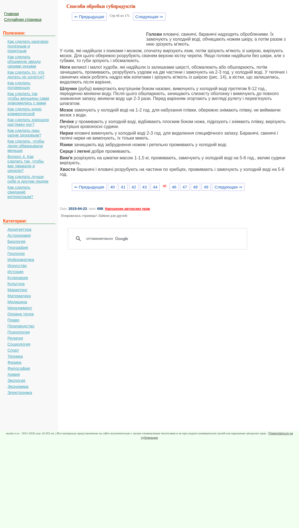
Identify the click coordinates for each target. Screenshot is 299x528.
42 (134, 187)
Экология (16, 380)
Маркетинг (17, 289)
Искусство (17, 265)
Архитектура (19, 229)
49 (206, 187)
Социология (18, 344)
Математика (19, 295)
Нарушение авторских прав (127, 209)
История (15, 271)
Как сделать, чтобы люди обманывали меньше (25, 146)
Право (13, 320)
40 (112, 187)
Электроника (19, 392)
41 (123, 187)
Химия (13, 374)
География (17, 247)
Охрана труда (20, 314)
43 (144, 187)
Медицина (17, 301)
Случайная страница (23, 19)
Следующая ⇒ (149, 16)
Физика (14, 362)
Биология (16, 241)
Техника (15, 356)
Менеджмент (19, 307)
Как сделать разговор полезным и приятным (27, 46)
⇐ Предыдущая (89, 16)
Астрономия (19, 235)
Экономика (17, 386)
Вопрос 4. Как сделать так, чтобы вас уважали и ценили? (25, 163)
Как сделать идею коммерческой (24, 111)
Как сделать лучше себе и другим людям (27, 179)
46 (174, 187)
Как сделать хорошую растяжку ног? (28, 122)
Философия (18, 368)
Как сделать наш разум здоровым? (24, 132)
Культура (16, 283)
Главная (11, 14)
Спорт (13, 350)
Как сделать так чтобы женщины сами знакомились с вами (28, 98)
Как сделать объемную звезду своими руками (24, 61)
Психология (18, 332)
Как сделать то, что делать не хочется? (26, 74)
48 (195, 187)
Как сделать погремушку (18, 85)
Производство (20, 326)
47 (185, 187)
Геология (16, 253)
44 (155, 187)
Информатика (20, 259)
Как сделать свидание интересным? (20, 192)
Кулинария (17, 277)
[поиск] (159, 238)
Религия (15, 338)
